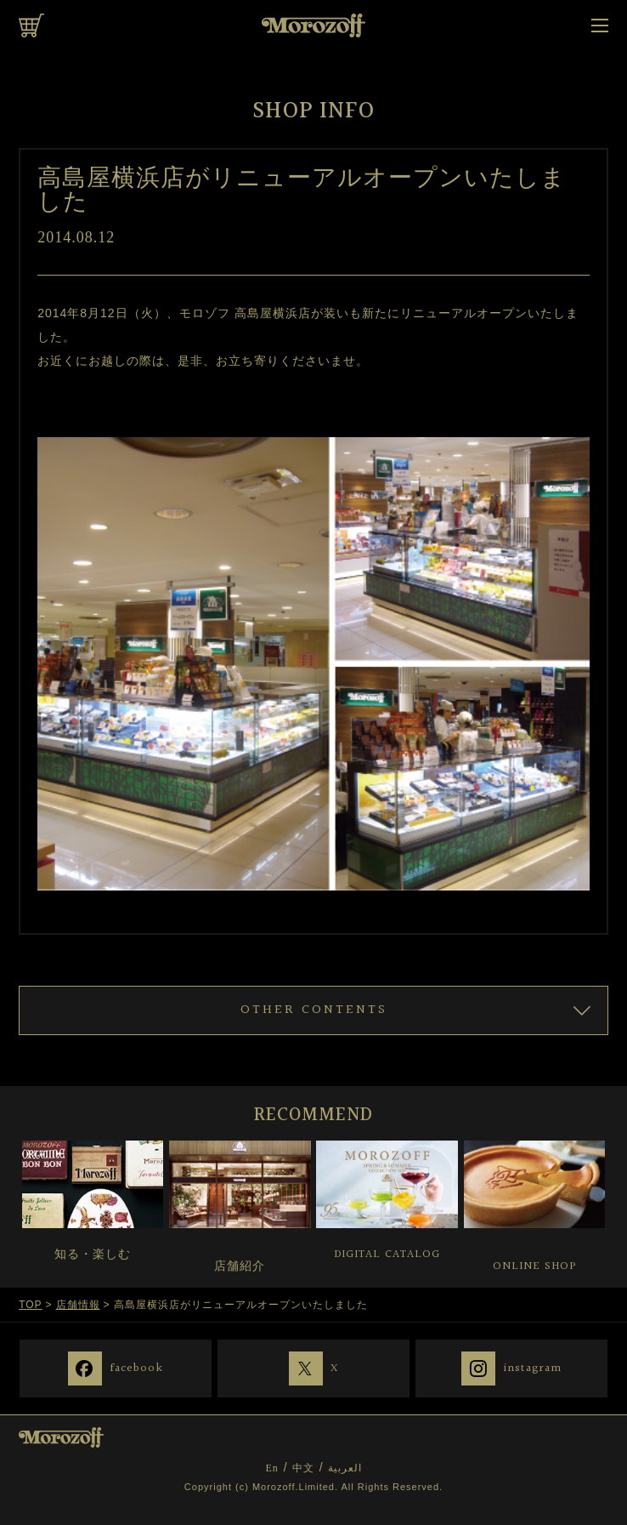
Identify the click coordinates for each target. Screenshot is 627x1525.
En (271, 1468)
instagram (533, 1367)
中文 (303, 1468)
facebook (136, 1367)
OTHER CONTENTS (313, 1010)
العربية (345, 1468)
